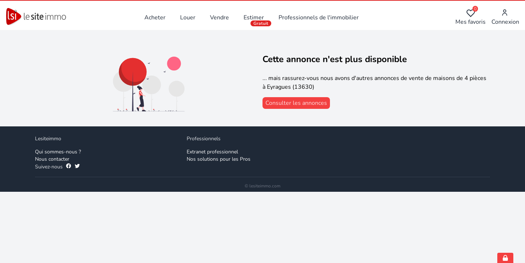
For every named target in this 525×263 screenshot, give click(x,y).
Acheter (155, 18)
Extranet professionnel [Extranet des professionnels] (212, 151)
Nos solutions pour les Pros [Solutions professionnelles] (218, 159)
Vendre (219, 18)
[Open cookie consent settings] (505, 258)
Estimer (254, 18)
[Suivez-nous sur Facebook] (68, 167)
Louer (187, 18)
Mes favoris (470, 17)
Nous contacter (52, 159)
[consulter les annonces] (296, 103)
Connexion (505, 17)
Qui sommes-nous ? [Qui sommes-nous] (58, 151)
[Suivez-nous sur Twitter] (77, 167)
